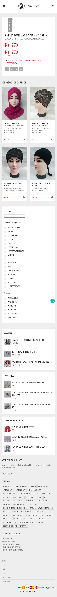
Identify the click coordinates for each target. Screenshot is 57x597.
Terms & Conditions (8, 541)
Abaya (10, 232)
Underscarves (38, 39)
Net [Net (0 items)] (31, 504)
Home (4, 561)
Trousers (12, 282)
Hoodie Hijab (13, 247)
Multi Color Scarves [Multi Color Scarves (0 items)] (20, 504)
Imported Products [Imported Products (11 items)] (9, 497)
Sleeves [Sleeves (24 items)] (17, 519)
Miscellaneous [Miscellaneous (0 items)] (42, 501)
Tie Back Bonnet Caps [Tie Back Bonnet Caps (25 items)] (10, 522)
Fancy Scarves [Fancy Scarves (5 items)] (25, 494)
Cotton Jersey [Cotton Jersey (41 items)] (8, 490)
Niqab (10, 267)
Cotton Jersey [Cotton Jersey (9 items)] (20, 490)
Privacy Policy (7, 539)
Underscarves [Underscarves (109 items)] (8, 526)
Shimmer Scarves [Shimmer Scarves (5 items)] (32, 515)
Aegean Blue (13, 298)
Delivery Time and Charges (11, 544)
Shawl (10, 278)
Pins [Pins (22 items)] (4, 512)
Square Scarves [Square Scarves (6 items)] (28, 519)
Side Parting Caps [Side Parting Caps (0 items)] (47, 515)
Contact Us (6, 582)
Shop (3, 565)
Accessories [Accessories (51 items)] (7, 486)
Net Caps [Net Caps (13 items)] (38, 504)
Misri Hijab (12, 263)
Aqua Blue (12, 310)
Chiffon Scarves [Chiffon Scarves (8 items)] (44, 486)
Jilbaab (11, 255)
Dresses (11, 243)
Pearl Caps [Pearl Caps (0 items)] (49, 508)
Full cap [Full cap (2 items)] (36, 494)
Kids (10, 259)
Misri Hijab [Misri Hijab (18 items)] (6, 504)
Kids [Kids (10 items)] (45, 497)
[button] (24, 139)
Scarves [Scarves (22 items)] (6, 515)
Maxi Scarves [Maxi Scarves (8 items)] (29, 501)
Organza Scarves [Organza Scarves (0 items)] (36, 508)
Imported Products (16, 251)
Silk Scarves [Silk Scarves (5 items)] (7, 519)
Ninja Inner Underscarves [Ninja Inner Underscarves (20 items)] (12, 508)
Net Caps (43, 128)
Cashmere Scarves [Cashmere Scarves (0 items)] (20, 486)
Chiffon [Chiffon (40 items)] (33, 486)
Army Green (13, 318)
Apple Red (12, 306)
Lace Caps (9, 39)
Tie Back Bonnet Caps (22, 39)
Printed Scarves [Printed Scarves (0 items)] (26, 512)
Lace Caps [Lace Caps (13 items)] (6, 501)
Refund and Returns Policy (11, 547)
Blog (3, 569)
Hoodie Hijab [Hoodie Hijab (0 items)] (46, 494)
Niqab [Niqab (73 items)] (25, 508)
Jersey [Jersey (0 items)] (21, 497)
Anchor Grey (13, 302)
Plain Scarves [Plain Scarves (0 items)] (13, 512)
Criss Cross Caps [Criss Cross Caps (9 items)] (34, 490)
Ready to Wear (14, 271)
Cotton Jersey (9, 128)
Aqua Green (12, 314)
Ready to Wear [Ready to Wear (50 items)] (40, 512)
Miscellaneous (14, 228)
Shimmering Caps (10, 188)
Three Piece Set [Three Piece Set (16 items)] (42, 519)
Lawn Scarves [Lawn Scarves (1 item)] (17, 501)
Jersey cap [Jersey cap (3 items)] (30, 497)
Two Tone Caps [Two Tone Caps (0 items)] (42, 522)
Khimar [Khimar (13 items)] (39, 497)
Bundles (11, 239)
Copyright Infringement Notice (12, 550)
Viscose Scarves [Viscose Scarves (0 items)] (21, 526)
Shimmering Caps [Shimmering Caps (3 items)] (17, 515)
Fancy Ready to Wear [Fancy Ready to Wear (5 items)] (10, 494)
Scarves (11, 275)
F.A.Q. (3, 573)
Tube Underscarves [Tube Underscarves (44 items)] (27, 522)
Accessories (13, 235)
